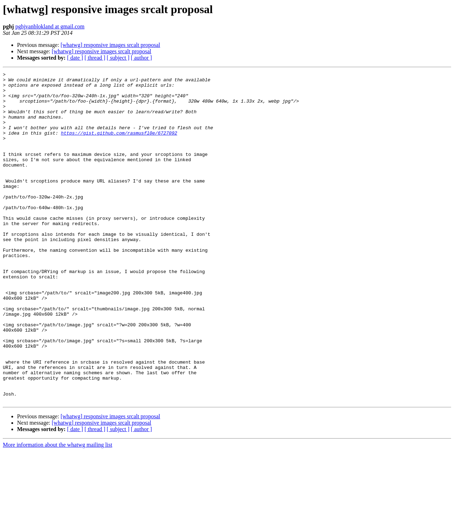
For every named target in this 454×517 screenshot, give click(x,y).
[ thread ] (94, 58)
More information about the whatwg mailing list (57, 511)
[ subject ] (118, 58)
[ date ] (75, 58)
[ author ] (141, 58)
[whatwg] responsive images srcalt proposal (110, 45)
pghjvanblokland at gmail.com (49, 26)
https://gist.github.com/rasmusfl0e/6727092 (119, 145)
